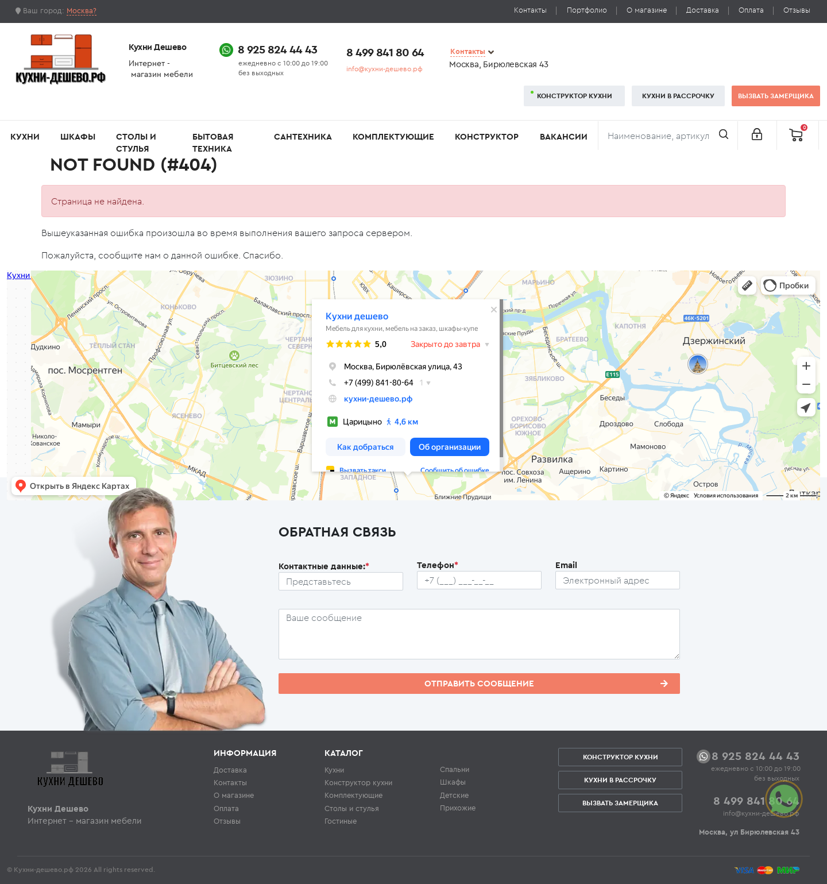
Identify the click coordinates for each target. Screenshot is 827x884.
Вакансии (564, 136)
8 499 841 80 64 (385, 52)
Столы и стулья (136, 142)
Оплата (751, 10)
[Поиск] (668, 135)
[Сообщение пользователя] (479, 634)
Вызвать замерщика (776, 95)
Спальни (454, 769)
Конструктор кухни (574, 95)
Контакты (530, 10)
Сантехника (303, 136)
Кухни (25, 136)
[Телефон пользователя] (479, 580)
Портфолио (587, 10)
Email (566, 564)
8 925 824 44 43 (277, 49)
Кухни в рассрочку (678, 95)
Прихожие (458, 807)
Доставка (702, 10)
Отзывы (796, 10)
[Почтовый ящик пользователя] (617, 580)
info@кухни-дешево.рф (384, 68)
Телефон (437, 564)
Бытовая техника (212, 142)
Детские (454, 795)
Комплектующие (393, 136)
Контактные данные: (324, 566)
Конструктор (487, 136)
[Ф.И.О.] (341, 581)
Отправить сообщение (546, 683)
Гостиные (340, 820)
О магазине (647, 10)
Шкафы (77, 136)
